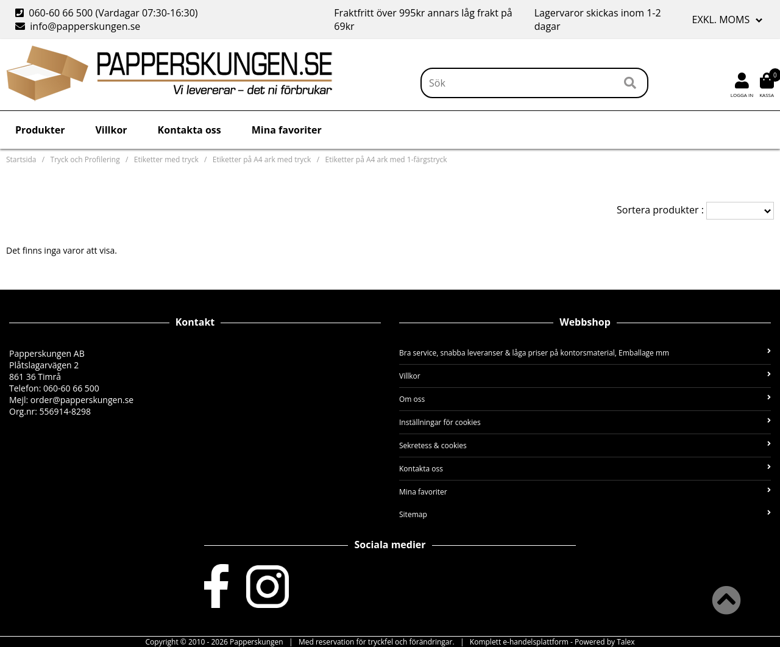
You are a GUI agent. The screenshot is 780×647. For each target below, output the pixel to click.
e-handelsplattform (536, 642)
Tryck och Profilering (85, 159)
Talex (625, 642)
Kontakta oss (189, 130)
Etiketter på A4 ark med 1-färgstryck (386, 159)
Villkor (111, 130)
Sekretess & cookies (585, 445)
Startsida (21, 159)
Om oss (585, 399)
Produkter (40, 130)
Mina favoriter (287, 130)
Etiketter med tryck (166, 159)
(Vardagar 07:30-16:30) (107, 13)
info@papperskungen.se (85, 26)
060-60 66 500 (61, 13)
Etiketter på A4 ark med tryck (262, 159)
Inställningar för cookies (585, 422)
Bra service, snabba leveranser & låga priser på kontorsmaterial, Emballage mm (585, 353)
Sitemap (585, 514)
